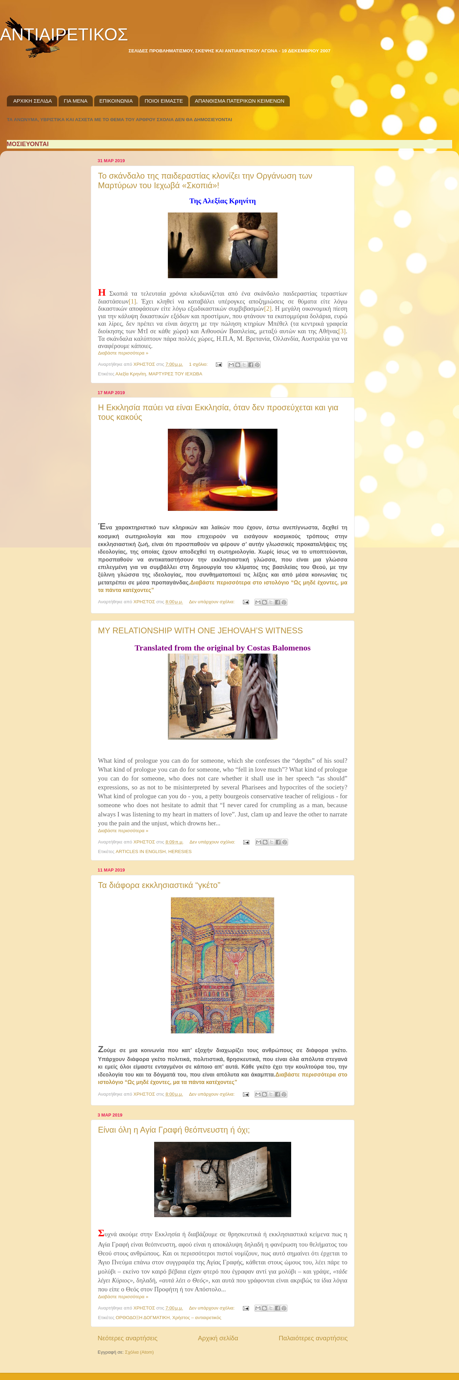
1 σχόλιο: (199, 364)
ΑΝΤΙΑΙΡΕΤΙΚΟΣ (64, 34)
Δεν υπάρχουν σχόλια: (212, 601)
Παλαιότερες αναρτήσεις (313, 1338)
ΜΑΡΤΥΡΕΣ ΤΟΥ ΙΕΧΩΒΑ (175, 373)
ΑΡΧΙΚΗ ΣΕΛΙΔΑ (32, 101)
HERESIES (179, 851)
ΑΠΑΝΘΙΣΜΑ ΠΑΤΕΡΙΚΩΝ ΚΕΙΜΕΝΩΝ (239, 101)
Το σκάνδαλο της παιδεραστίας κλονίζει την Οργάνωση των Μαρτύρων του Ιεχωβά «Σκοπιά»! (205, 180)
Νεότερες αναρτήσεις (128, 1338)
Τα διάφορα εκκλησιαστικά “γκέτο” (159, 885)
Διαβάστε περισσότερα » (123, 353)
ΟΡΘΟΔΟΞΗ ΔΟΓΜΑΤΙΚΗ (143, 1317)
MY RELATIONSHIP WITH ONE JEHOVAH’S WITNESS (200, 630)
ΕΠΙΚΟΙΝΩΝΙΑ (116, 101)
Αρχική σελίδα (218, 1338)
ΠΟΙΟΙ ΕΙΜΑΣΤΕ (164, 101)
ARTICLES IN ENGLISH (141, 851)
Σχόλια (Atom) (139, 1352)
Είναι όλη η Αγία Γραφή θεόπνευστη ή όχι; (174, 1129)
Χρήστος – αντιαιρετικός (196, 1317)
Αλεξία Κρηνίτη (130, 373)
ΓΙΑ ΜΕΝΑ (75, 101)
